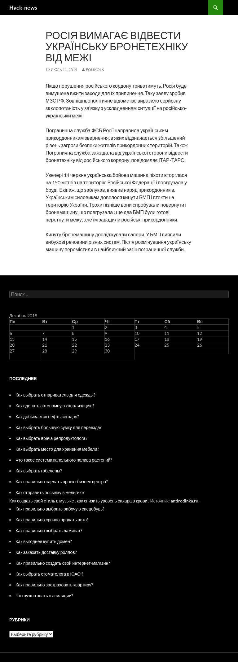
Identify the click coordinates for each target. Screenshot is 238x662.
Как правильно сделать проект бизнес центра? (61, 481)
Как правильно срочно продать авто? (52, 519)
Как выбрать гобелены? (38, 470)
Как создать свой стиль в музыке (41, 500)
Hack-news (23, 7)
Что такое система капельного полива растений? (63, 460)
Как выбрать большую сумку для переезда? (58, 427)
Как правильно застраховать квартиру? (54, 584)
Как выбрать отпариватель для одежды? (55, 394)
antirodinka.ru (184, 500)
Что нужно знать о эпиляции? (44, 595)
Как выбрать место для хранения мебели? (57, 449)
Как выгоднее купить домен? (43, 541)
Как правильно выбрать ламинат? (48, 530)
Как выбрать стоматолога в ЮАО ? (49, 574)
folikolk (95, 69)
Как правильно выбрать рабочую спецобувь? (59, 508)
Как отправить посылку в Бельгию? (50, 492)
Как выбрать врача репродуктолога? (51, 438)
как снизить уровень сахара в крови (112, 500)
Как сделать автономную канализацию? (55, 405)
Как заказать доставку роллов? (46, 552)
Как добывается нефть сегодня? (47, 416)
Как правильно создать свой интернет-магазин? (62, 563)
